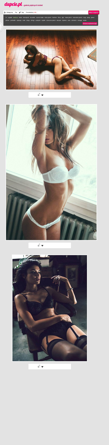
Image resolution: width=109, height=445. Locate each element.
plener (7, 20)
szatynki (37, 20)
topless (64, 20)
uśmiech (73, 20)
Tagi (22, 12)
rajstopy (19, 20)
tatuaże (59, 20)
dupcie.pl (23, 4)
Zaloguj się (10, 12)
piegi (88, 17)
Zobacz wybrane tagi (90, 23)
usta (69, 20)
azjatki (10, 17)
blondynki (26, 17)
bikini (20, 17)
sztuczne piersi (51, 20)
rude (23, 20)
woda (84, 20)
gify (63, 17)
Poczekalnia (31, 12)
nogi (84, 17)
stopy (28, 20)
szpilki (43, 20)
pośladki (13, 20)
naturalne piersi (77, 17)
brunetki (32, 17)
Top (16, 12)
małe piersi (68, 17)
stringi (32, 20)
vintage (79, 20)
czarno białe (40, 17)
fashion (54, 17)
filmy (59, 17)
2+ (6, 17)
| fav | (42, 95)
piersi (92, 17)
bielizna (15, 17)
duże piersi (48, 17)
